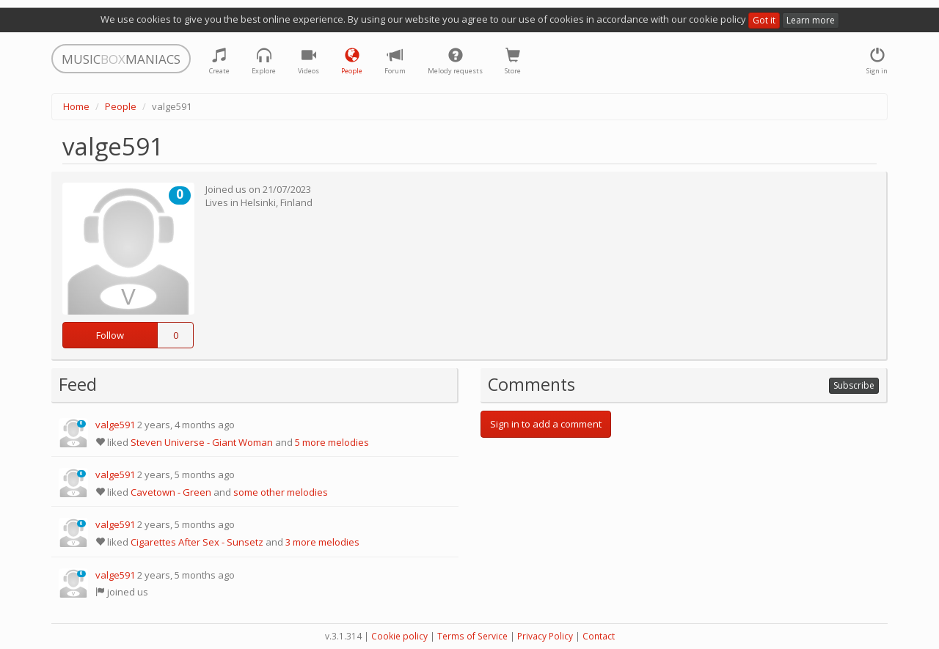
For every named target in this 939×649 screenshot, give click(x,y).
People (120, 106)
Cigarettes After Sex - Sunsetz (197, 542)
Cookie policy (399, 636)
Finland (296, 202)
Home (76, 106)
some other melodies (280, 492)
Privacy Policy (545, 636)
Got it (764, 20)
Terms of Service (472, 636)
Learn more (810, 20)
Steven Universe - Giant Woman (202, 442)
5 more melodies (332, 442)
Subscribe (853, 385)
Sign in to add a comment (546, 423)
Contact (598, 636)
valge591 (115, 424)
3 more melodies (322, 542)
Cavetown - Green (171, 492)
